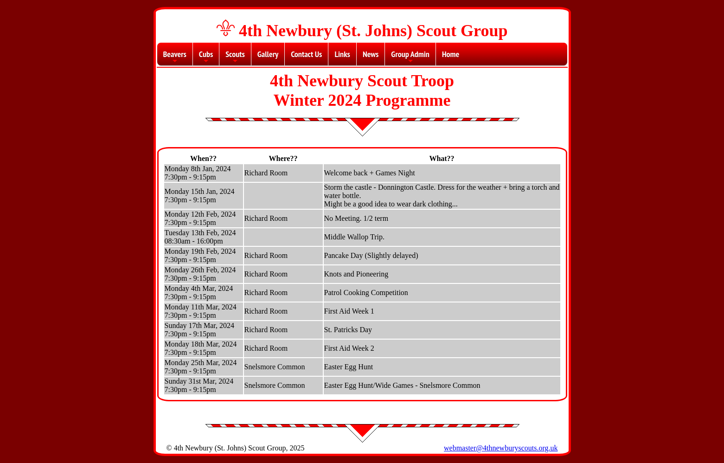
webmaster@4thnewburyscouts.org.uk (501, 448)
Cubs (206, 57)
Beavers (174, 57)
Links (342, 54)
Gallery (267, 54)
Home (450, 54)
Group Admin (410, 57)
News (370, 54)
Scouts (235, 57)
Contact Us (306, 54)
